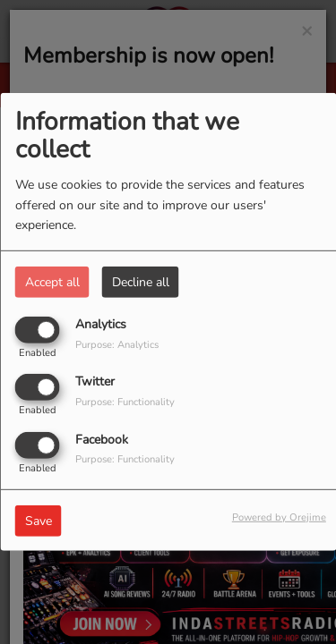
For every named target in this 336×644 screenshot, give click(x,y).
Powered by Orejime (279, 516)
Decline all (140, 282)
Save (38, 520)
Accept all (52, 282)
